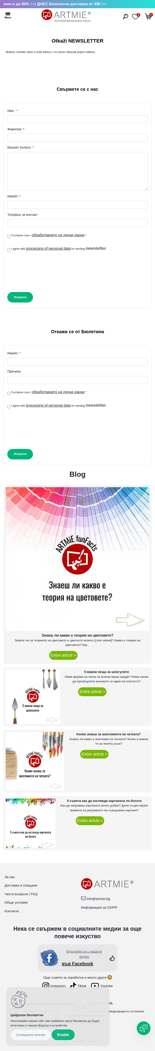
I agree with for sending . (59, 248)
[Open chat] (143, 1028)
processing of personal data (48, 248)
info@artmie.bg (98, 899)
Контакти (12, 911)
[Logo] (66, 16)
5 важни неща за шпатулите (106, 672)
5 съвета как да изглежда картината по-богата (104, 801)
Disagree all (30, 1035)
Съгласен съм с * (48, 235)
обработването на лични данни (58, 235)
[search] (125, 16)
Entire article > (63, 655)
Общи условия (16, 902)
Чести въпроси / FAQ (21, 894)
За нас (10, 877)
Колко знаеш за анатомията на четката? (108, 734)
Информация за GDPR (99, 907)
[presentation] (41, 270)
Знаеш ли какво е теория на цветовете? (77, 635)
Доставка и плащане (21, 885)
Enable (63, 1035)
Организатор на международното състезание (115, 1011)
